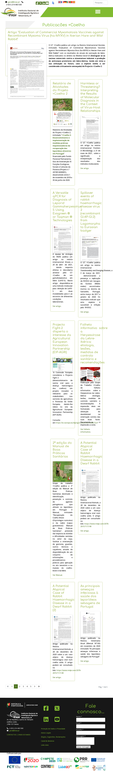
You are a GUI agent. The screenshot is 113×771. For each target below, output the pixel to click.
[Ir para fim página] (39, 686)
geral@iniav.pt (14, 2)
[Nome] (90, 720)
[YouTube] (57, 718)
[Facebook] (46, 707)
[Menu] (97, 12)
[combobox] (100, 3)
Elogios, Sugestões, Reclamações (53, 737)
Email (78, 723)
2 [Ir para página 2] (19, 686)
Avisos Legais (46, 733)
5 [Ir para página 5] (30, 686)
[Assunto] (90, 733)
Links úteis (45, 745)
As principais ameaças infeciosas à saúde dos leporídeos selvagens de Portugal (90, 596)
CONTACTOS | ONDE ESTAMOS (18, 735)
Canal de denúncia (47, 741)
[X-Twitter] (57, 707)
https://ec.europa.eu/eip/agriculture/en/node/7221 (77, 423)
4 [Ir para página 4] (27, 686)
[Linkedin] (46, 718)
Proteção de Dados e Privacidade (53, 729)
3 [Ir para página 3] (23, 686)
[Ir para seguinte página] (35, 686)
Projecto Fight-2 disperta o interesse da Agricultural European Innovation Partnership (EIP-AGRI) (62, 338)
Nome (79, 717)
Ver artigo (84, 168)
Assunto (79, 730)
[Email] (90, 726)
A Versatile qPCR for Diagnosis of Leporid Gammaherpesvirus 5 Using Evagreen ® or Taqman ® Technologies (67, 206)
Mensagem (81, 736)
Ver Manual (57, 575)
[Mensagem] (85, 741)
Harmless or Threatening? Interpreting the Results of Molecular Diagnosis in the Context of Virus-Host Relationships (90, 97)
